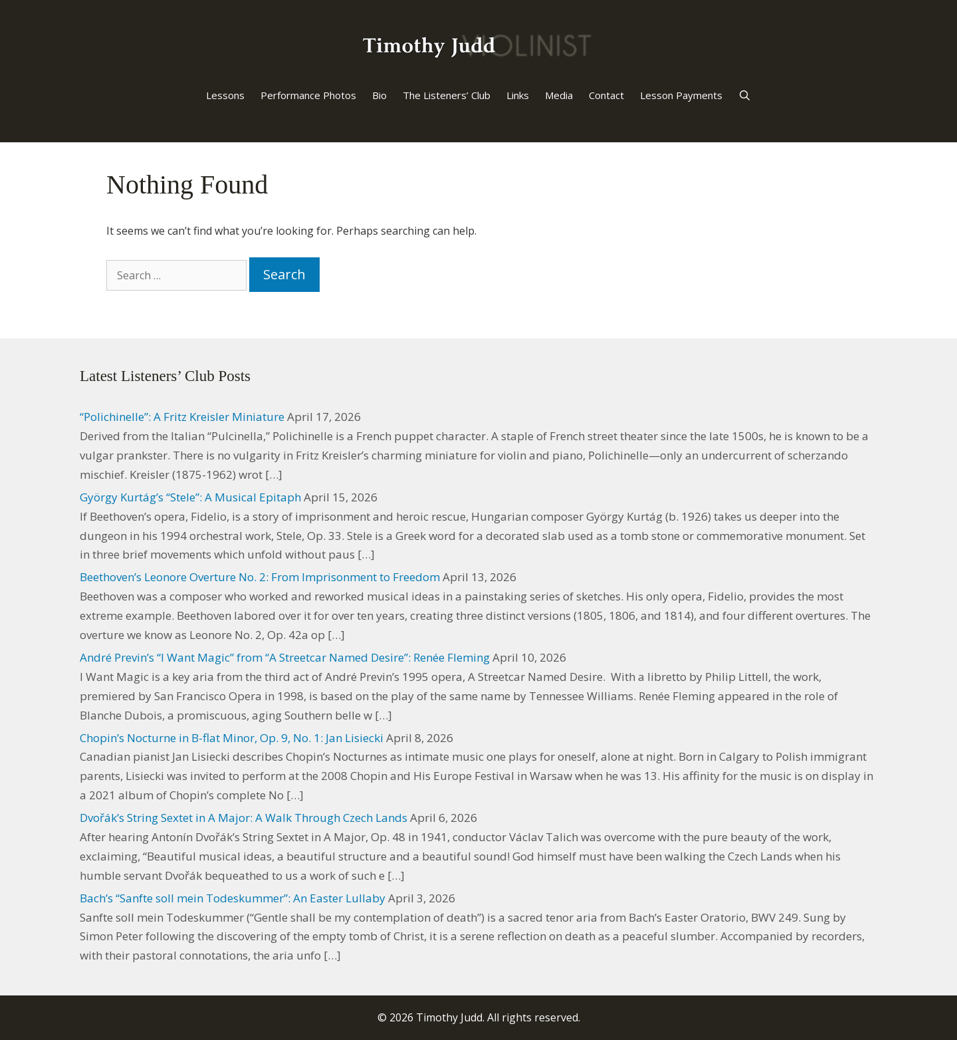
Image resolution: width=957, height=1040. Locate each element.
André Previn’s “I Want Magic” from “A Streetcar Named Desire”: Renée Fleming (285, 657)
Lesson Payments (681, 95)
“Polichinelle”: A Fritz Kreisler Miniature (182, 416)
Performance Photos (308, 95)
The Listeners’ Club (446, 95)
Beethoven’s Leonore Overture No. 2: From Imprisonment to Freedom (260, 577)
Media (559, 95)
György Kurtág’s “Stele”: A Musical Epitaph (190, 497)
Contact (606, 95)
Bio (379, 95)
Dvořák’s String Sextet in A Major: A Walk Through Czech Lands (243, 817)
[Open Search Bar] (744, 95)
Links (517, 95)
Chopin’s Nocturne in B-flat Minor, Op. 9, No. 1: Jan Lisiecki (231, 737)
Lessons (225, 95)
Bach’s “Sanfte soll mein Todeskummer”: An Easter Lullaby (232, 898)
